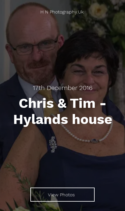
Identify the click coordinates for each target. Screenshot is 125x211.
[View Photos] (62, 195)
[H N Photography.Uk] (62, 12)
